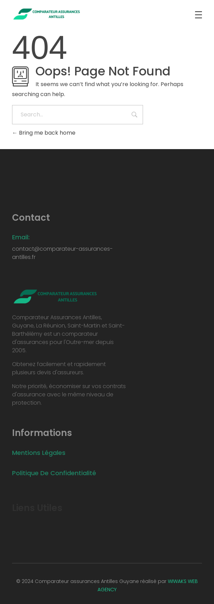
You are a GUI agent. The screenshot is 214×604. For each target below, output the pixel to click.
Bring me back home (43, 133)
